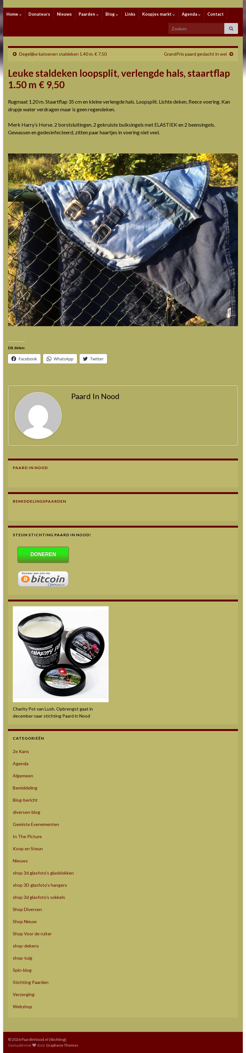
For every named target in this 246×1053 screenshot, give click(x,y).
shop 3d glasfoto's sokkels (39, 897)
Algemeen (23, 775)
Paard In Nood (30, 467)
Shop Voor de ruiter (32, 933)
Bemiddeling (25, 787)
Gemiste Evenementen (36, 824)
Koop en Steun (28, 848)
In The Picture (27, 836)
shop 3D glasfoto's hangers (40, 885)
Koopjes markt (158, 14)
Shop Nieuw (25, 921)
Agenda (191, 14)
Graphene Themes (62, 1045)
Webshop (22, 1006)
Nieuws (64, 14)
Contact (215, 14)
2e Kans (21, 751)
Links (130, 14)
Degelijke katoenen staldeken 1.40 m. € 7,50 (63, 54)
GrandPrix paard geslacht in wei (195, 54)
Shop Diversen (27, 909)
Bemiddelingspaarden (39, 501)
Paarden (89, 14)
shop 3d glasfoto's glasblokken (43, 873)
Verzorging (24, 994)
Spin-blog (22, 970)
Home (14, 14)
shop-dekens (26, 945)
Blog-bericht (25, 800)
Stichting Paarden (31, 982)
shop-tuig (22, 958)
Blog (111, 14)
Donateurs (39, 14)
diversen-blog (26, 812)
